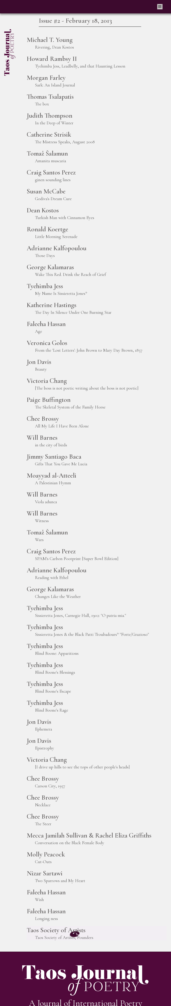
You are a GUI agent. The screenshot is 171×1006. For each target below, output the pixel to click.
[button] (160, 6)
